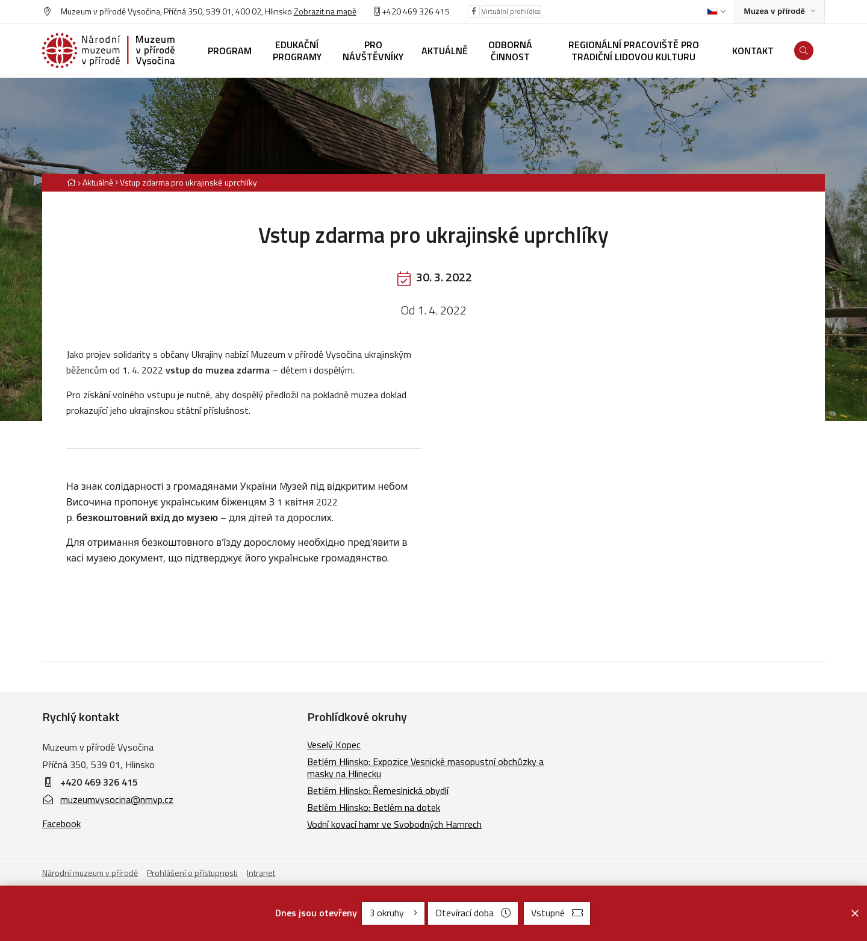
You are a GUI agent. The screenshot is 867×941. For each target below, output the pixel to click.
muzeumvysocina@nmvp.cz (107, 799)
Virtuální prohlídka (511, 11)
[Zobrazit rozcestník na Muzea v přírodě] (780, 11)
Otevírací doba (473, 912)
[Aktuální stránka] (186, 182)
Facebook (61, 823)
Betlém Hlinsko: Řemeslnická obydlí (378, 790)
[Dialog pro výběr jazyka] (716, 11)
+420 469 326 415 (99, 782)
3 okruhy (393, 912)
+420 (391, 11)
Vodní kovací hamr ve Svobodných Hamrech (394, 824)
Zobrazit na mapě (325, 11)
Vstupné (557, 912)
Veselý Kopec (334, 744)
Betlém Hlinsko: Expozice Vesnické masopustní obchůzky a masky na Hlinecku (425, 767)
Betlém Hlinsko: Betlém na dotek (373, 807)
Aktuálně (97, 182)
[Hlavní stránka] (71, 182)
